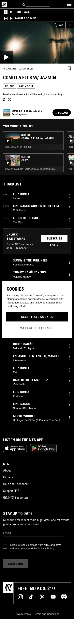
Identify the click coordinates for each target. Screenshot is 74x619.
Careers (8, 477)
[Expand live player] (69, 25)
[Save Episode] (69, 68)
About (7, 470)
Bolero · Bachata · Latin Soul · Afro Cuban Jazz (30, 168)
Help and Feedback (15, 484)
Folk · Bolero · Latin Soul (18, 146)
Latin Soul (26, 86)
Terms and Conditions (46, 613)
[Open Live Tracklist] (60, 25)
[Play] (37, 43)
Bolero (10, 86)
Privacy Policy (46, 548)
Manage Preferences (37, 328)
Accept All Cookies (37, 317)
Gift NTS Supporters (15, 497)
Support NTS (11, 491)
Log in (54, 245)
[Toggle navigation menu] (69, 4)
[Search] (24, 4)
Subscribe (54, 238)
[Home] (4, 4)
